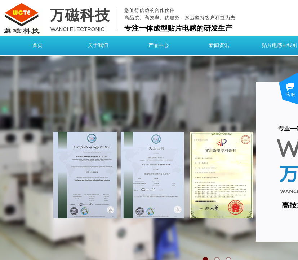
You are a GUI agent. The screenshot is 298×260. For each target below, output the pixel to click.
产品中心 (158, 45)
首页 (37, 45)
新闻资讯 (219, 45)
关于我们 (98, 45)
